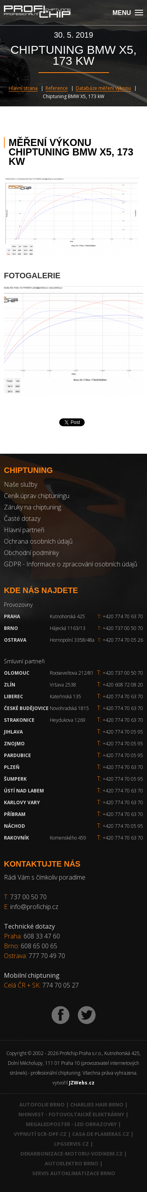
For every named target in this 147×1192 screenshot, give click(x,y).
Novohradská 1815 (69, 708)
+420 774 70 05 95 (123, 731)
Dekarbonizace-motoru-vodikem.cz (71, 1153)
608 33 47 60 (42, 936)
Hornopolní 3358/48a (72, 640)
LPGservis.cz (71, 1143)
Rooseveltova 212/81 (72, 673)
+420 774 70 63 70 (120, 616)
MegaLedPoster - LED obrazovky (71, 1124)
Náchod (14, 826)
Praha (12, 616)
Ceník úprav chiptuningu (36, 495)
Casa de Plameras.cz (100, 1133)
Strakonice (19, 720)
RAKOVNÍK (16, 837)
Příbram (14, 814)
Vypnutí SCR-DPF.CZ (40, 1133)
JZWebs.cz (81, 1082)
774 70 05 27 (60, 985)
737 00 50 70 (28, 897)
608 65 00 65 (39, 946)
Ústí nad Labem (24, 790)
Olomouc (16, 673)
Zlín (9, 684)
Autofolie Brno (42, 1104)
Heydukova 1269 (67, 720)
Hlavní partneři (24, 530)
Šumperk (15, 779)
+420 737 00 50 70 (120, 628)
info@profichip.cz (34, 906)
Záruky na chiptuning (32, 507)
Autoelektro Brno (71, 1163)
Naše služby (20, 484)
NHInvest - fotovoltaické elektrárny (71, 1114)
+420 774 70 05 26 (120, 640)
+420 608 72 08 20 (123, 684)
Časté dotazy (22, 518)
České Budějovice (26, 708)
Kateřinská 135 (65, 696)
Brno (11, 628)
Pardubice (17, 755)
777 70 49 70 (47, 955)
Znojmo (14, 743)
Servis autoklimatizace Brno (73, 1173)
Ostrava (15, 640)
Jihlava (13, 731)
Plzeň (12, 767)
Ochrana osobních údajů (38, 541)
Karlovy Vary (22, 802)
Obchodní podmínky (31, 552)
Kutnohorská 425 (67, 616)
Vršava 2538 (63, 684)
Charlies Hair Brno (96, 1104)
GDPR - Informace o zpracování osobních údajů (70, 564)
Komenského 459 (68, 837)
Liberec (13, 696)
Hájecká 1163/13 (67, 628)
